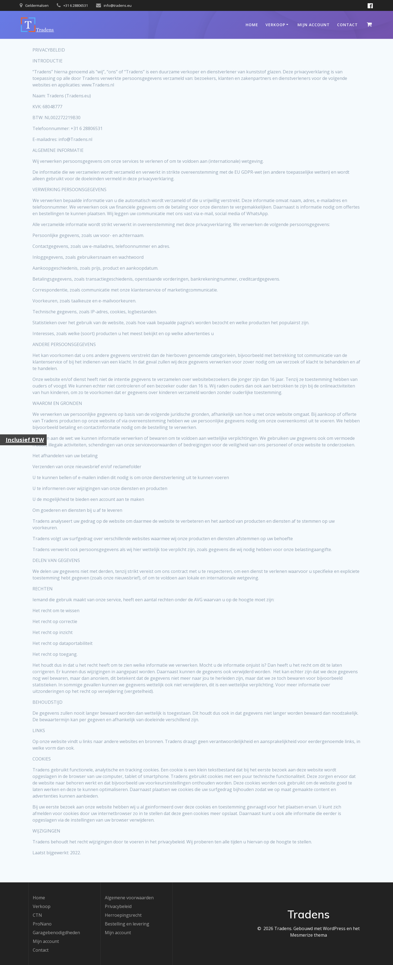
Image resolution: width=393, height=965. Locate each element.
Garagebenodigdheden (56, 933)
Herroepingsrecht (123, 915)
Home (252, 24)
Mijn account (313, 24)
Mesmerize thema (308, 935)
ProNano (42, 924)
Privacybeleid (118, 906)
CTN (37, 915)
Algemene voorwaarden (129, 898)
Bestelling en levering (127, 924)
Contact (347, 24)
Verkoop (275, 24)
